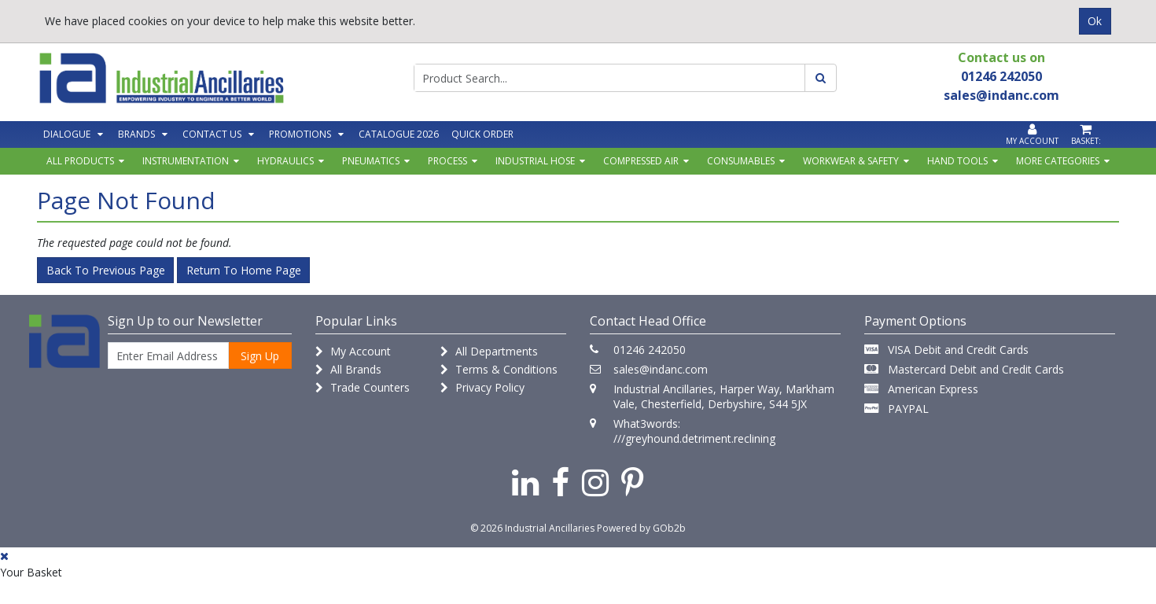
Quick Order (482, 134)
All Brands (348, 369)
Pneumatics (370, 161)
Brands (136, 134)
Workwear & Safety (851, 161)
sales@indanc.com (660, 369)
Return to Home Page (243, 270)
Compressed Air (641, 161)
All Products (80, 161)
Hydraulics (285, 161)
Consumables (741, 161)
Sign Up (260, 355)
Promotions (300, 134)
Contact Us (211, 134)
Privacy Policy (482, 387)
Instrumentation (185, 161)
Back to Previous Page (105, 270)
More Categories (1057, 161)
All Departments (489, 351)
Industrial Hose (535, 161)
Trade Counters (362, 387)
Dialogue (66, 134)
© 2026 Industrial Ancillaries (532, 528)
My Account (353, 351)
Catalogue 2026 (399, 134)
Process (447, 161)
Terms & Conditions (499, 369)
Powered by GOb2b (641, 528)
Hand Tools (957, 161)
